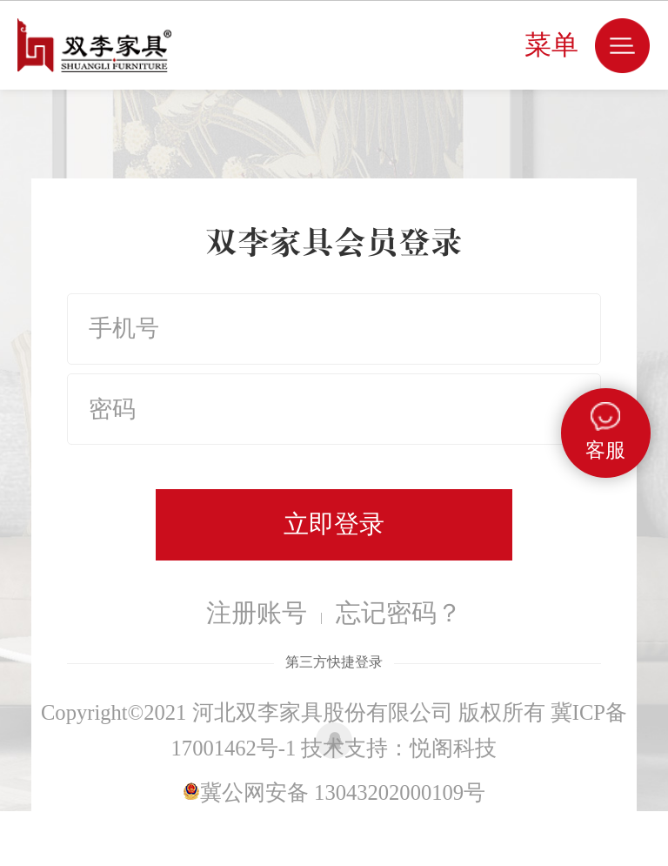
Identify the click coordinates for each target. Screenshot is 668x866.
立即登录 (334, 524)
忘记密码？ (399, 613)
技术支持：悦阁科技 (399, 748)
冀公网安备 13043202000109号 (334, 792)
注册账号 (256, 613)
